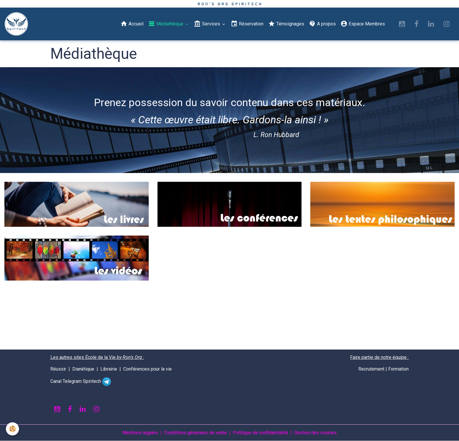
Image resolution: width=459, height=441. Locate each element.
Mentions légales (140, 432)
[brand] (17, 24)
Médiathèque (166, 23)
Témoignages (286, 23)
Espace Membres (362, 23)
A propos (322, 23)
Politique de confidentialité (260, 432)
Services (207, 23)
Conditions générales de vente (195, 432)
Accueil (131, 23)
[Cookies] (12, 428)
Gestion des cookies (315, 432)
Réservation (247, 23)
